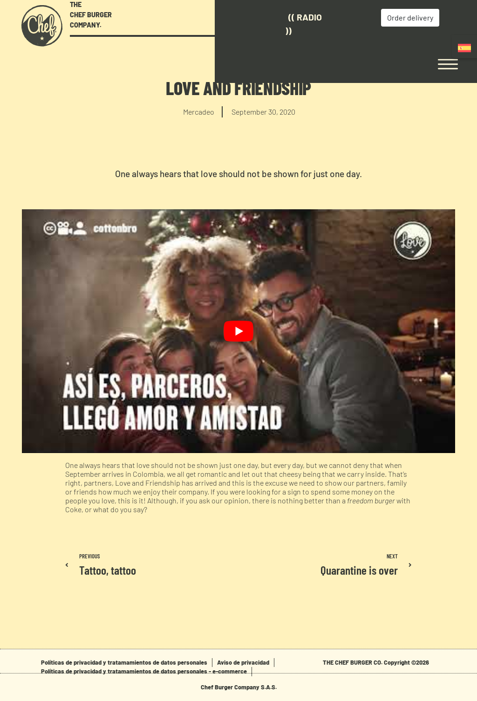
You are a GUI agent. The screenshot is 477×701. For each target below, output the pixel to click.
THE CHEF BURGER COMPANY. (91, 14)
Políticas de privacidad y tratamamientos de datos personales (124, 662)
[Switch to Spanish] (464, 48)
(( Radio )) (262, 24)
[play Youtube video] (238, 331)
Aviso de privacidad (243, 662)
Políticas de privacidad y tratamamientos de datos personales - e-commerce (144, 671)
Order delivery (368, 17)
